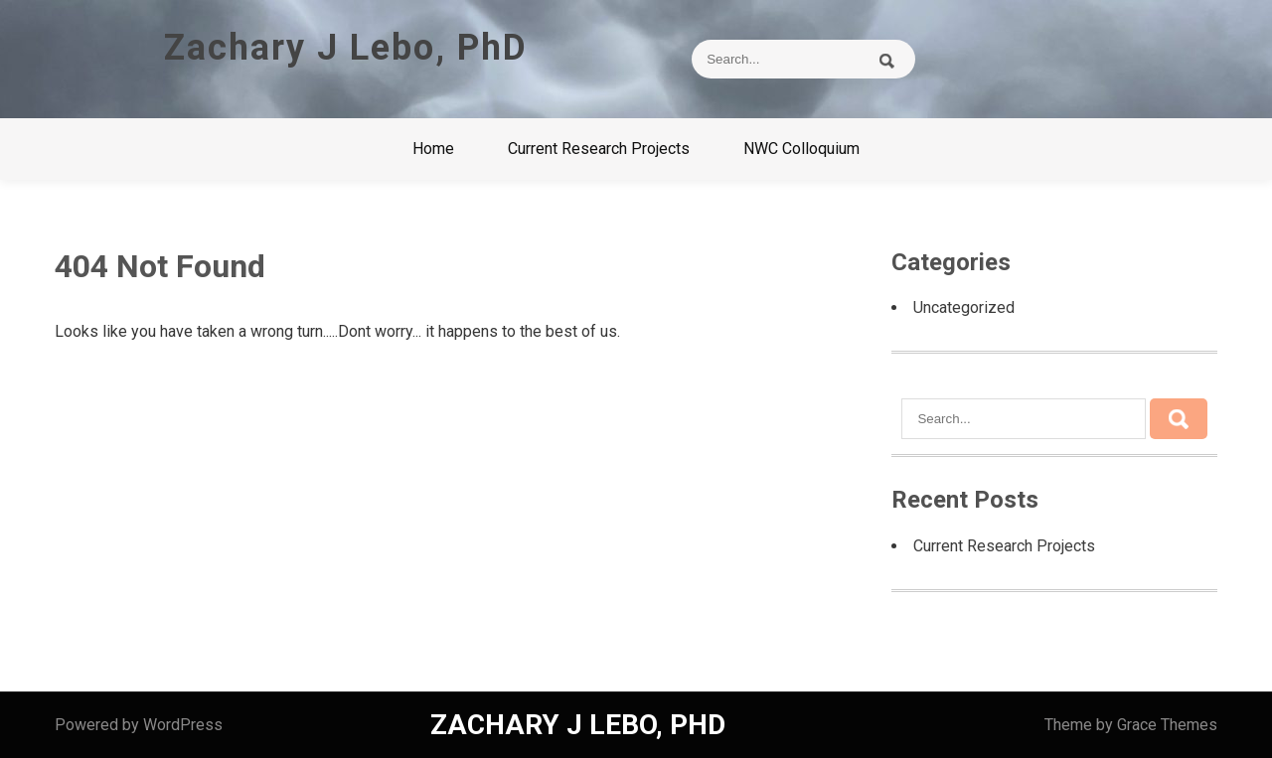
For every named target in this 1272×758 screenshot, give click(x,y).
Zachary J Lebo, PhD (346, 48)
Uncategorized (964, 307)
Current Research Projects (599, 148)
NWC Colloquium (801, 148)
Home (433, 148)
